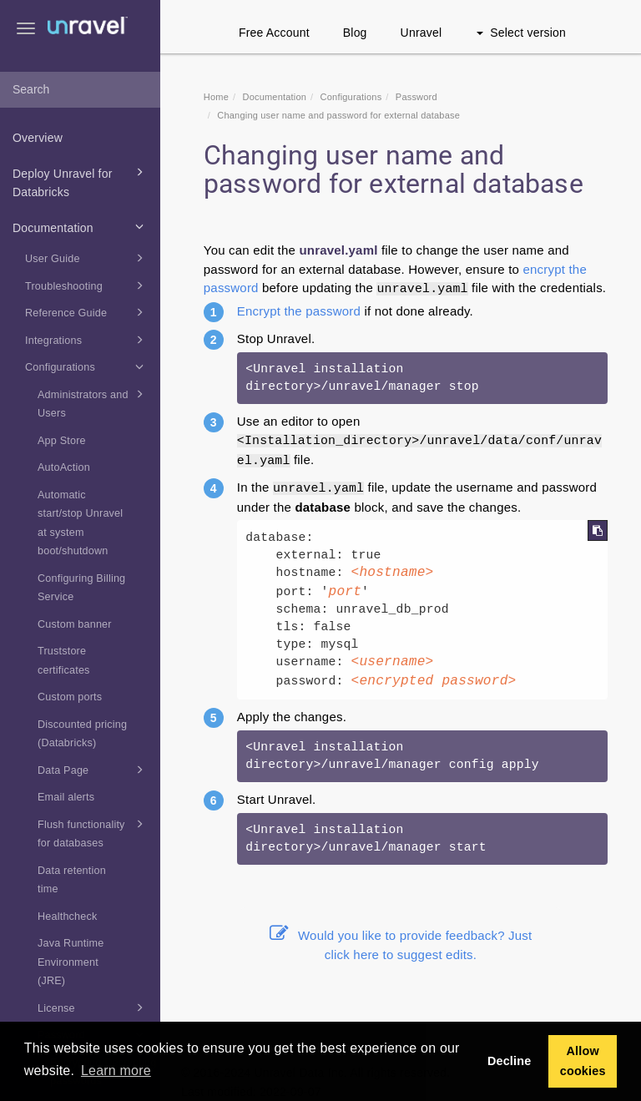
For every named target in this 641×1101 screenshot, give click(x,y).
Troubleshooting (87, 285)
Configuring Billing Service (81, 588)
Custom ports (70, 697)
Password (416, 97)
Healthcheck (68, 916)
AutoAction (64, 467)
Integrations (87, 340)
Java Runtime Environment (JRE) (70, 962)
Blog (355, 32)
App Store (62, 441)
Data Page (93, 769)
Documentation (81, 226)
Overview (38, 137)
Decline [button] (509, 1061)
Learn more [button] (116, 1070)
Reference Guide (87, 312)
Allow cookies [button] (583, 1061)
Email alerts (66, 797)
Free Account (274, 32)
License (93, 1007)
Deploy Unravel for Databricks (81, 181)
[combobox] (80, 90)
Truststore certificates (64, 660)
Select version (521, 32)
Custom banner (75, 624)
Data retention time (72, 880)
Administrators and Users (93, 402)
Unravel (421, 32)
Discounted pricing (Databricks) (82, 734)
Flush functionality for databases (93, 832)
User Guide (87, 258)
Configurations (87, 366)
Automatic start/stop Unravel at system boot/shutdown (80, 523)
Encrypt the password (299, 311)
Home (216, 97)
